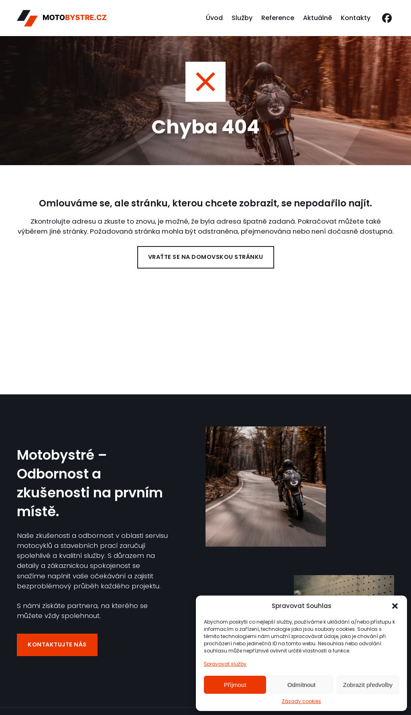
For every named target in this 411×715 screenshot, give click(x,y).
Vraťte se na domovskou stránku (205, 257)
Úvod (214, 17)
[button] (395, 606)
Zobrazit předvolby (368, 684)
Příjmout (235, 684)
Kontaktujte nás (57, 644)
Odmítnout (301, 684)
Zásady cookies (301, 701)
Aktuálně (317, 17)
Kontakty (355, 17)
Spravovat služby (225, 663)
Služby (242, 17)
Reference (277, 17)
